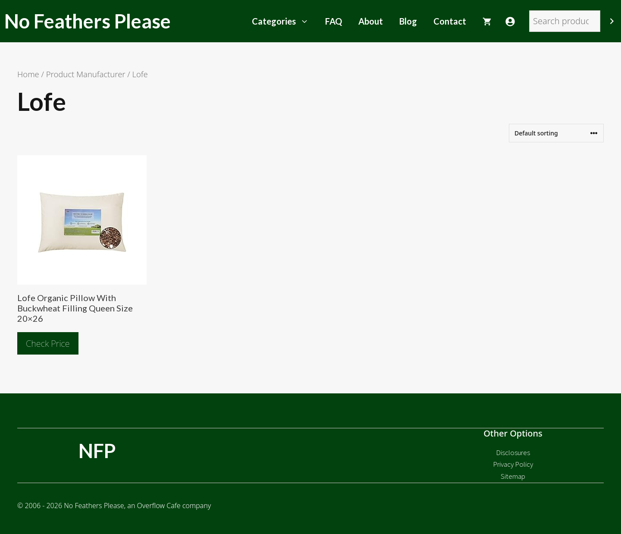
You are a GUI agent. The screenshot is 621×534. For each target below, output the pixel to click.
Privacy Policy (513, 464)
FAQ (333, 21)
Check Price (48, 343)
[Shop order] (556, 133)
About (370, 21)
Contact (449, 21)
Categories (284, 21)
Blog (408, 21)
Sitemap (513, 476)
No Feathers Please (87, 21)
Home (28, 74)
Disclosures (513, 452)
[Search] (612, 21)
